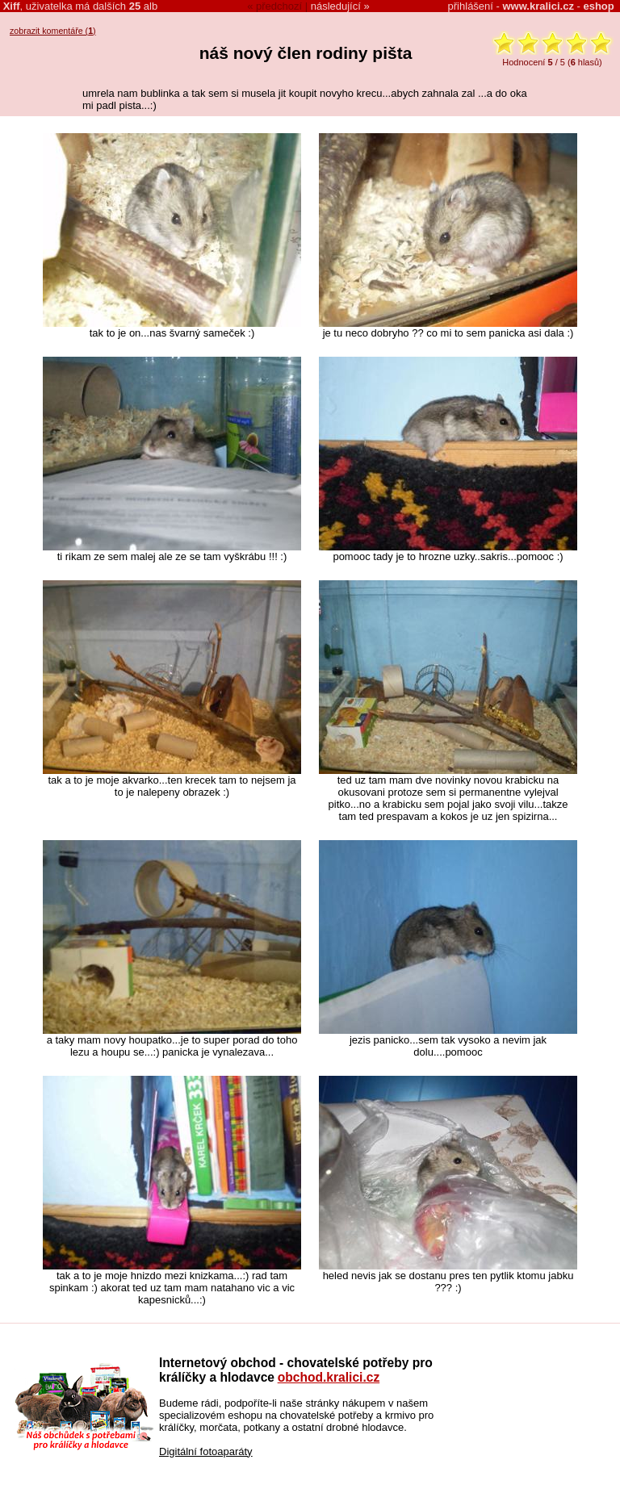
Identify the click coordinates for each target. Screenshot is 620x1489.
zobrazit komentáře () (53, 31)
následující (336, 6)
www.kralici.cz (538, 6)
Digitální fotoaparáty (206, 1451)
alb (143, 6)
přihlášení (470, 6)
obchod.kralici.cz (329, 1377)
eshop (598, 6)
